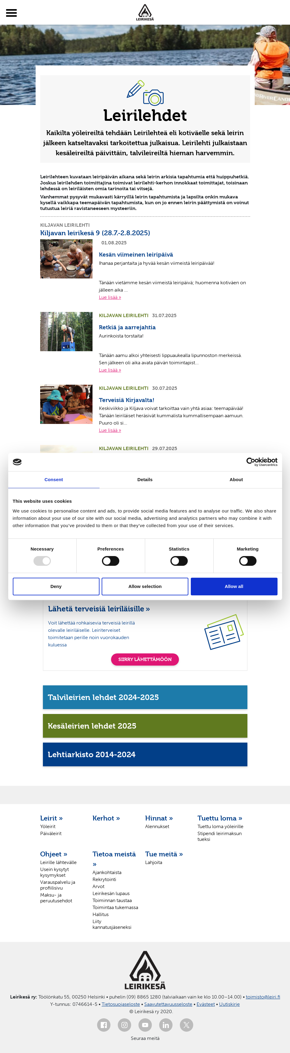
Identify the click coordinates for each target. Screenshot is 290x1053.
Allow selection (145, 586)
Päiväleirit (50, 833)
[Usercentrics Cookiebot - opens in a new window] (251, 462)
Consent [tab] (53, 479)
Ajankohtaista (107, 872)
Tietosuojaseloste (121, 1004)
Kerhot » (106, 818)
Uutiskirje (229, 1004)
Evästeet (206, 1004)
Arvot (98, 886)
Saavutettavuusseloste (168, 1004)
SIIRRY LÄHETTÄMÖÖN (145, 659)
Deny (56, 586)
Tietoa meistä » (114, 859)
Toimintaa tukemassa (115, 907)
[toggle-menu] (11, 13)
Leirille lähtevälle (58, 862)
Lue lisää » (110, 297)
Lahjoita (153, 862)
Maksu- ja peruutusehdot (56, 898)
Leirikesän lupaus (111, 893)
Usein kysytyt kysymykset (54, 872)
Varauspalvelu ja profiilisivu (57, 885)
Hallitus (101, 914)
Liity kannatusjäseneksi (112, 924)
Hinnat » (159, 818)
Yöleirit (47, 826)
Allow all (234, 586)
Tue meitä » (164, 854)
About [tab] (236, 479)
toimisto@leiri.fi (263, 997)
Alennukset (157, 826)
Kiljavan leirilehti (65, 225)
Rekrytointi (104, 879)
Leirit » (51, 818)
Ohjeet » (54, 854)
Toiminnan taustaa (112, 900)
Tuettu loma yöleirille (220, 826)
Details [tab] (145, 479)
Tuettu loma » (220, 818)
